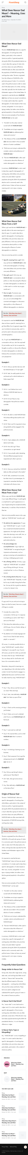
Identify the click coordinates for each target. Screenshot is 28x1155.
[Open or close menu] (3, 2)
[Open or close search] (25, 2)
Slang (3, 7)
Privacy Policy (5, 1147)
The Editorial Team (6, 19)
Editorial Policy (13, 1147)
